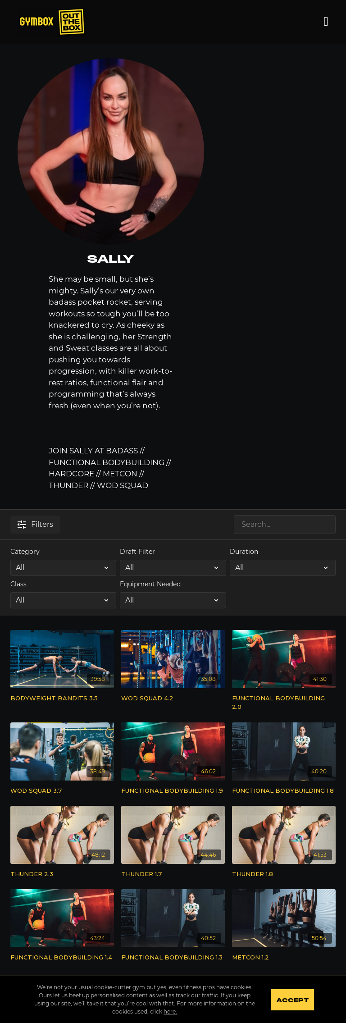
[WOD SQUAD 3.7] (62, 790)
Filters (35, 524)
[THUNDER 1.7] (173, 874)
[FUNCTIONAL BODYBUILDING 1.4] (62, 957)
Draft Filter (137, 552)
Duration (244, 552)
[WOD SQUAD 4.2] (173, 698)
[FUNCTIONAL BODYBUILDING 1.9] (173, 790)
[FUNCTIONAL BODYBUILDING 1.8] (284, 790)
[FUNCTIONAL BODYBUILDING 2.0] (284, 703)
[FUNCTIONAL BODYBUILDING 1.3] (173, 957)
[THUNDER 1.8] (284, 874)
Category (25, 552)
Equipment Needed (150, 584)
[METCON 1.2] (284, 957)
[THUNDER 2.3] (62, 874)
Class (18, 584)
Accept (292, 1000)
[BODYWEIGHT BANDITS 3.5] (62, 698)
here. (170, 1011)
